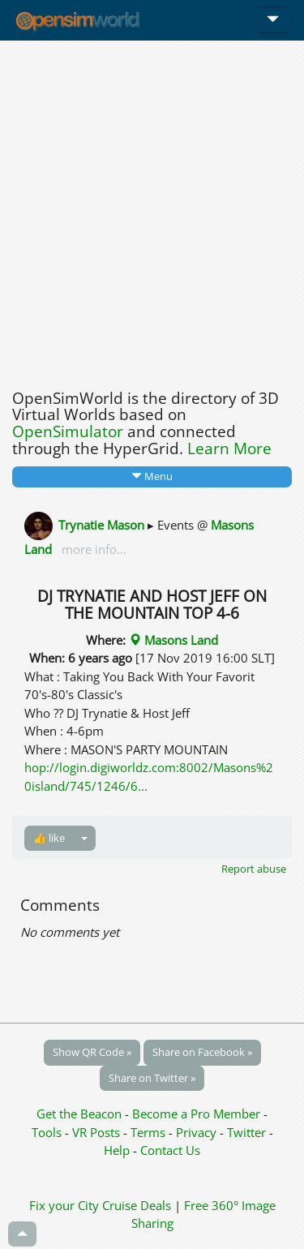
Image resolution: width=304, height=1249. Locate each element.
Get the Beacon (79, 1113)
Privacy (196, 1132)
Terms (150, 1132)
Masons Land (173, 640)
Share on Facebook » (202, 1052)
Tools (48, 1132)
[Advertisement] (152, 210)
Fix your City (64, 1205)
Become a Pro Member (197, 1113)
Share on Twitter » (152, 1078)
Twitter (246, 1132)
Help (117, 1150)
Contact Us (170, 1150)
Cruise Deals (136, 1205)
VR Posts (97, 1132)
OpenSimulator (67, 431)
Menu (152, 476)
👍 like (49, 838)
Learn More (229, 448)
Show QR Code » (92, 1052)
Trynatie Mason (101, 524)
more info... (92, 549)
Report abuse (253, 868)
